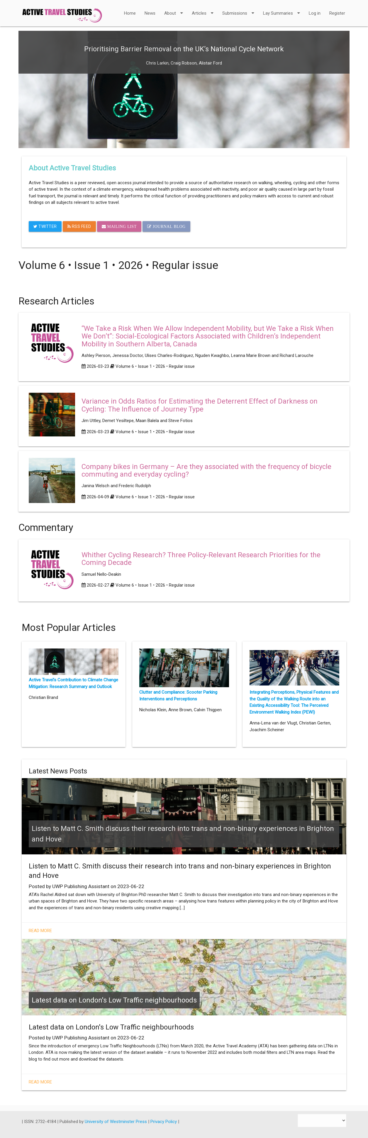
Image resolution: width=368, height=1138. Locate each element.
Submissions (238, 9)
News (150, 13)
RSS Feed (79, 226)
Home (130, 13)
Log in (314, 13)
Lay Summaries (281, 9)
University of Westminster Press (116, 1121)
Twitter (45, 226)
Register (337, 13)
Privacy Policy (164, 1121)
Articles (202, 9)
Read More (40, 930)
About (173, 9)
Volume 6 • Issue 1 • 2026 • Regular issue (155, 366)
